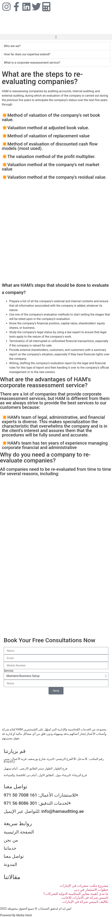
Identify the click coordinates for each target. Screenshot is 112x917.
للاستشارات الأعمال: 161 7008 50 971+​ (41, 795)
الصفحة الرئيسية (19, 832)
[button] (56, 37)
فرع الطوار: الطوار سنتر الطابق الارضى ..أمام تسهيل (35, 768)
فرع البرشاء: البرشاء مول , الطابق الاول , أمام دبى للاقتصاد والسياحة (45, 775)
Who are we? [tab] (12, 46)
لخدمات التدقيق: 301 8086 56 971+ (37, 803)
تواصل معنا (14, 856)
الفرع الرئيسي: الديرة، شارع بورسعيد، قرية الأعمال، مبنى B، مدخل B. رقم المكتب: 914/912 (54, 760)
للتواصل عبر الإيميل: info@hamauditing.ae (44, 811)
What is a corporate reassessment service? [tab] (32, 62)
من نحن (11, 840)
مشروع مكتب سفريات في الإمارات (84, 885)
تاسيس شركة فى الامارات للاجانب (84, 897)
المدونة (10, 864)
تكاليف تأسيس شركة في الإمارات (85, 902)
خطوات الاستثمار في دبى (91, 890)
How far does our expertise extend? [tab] (27, 54)
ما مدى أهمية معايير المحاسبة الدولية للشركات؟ (75, 894)
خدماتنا (10, 848)
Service (8, 670)
